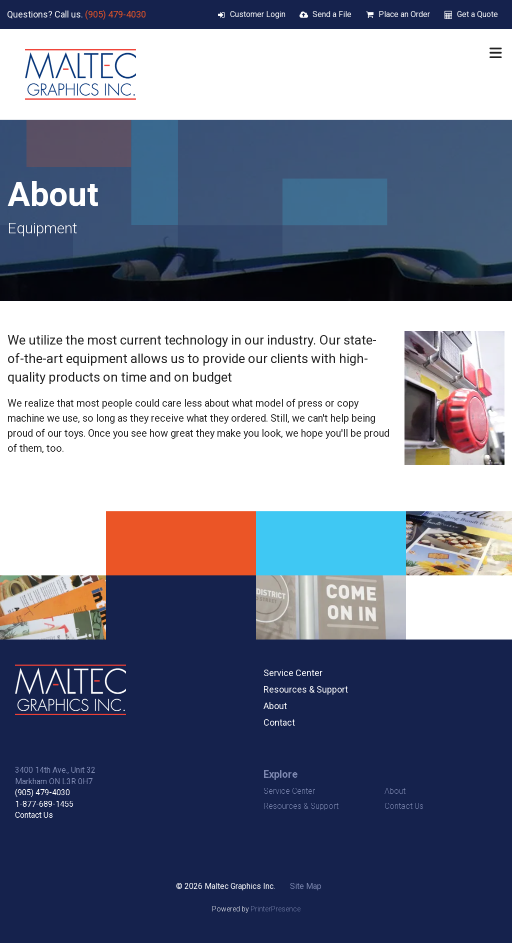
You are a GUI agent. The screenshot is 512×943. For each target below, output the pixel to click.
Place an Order (404, 14)
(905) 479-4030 (115, 14)
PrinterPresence (275, 909)
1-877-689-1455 (44, 804)
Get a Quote (477, 14)
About (275, 706)
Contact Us (34, 815)
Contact (279, 722)
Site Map (306, 886)
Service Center (293, 673)
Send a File (332, 14)
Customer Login (258, 14)
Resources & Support (306, 689)
